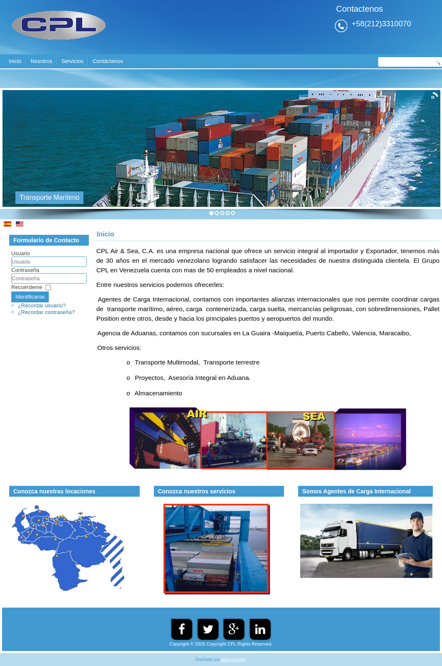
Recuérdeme (26, 287)
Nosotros (41, 61)
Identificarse (30, 297)
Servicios (72, 61)
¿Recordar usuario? (42, 305)
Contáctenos (108, 61)
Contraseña (25, 270)
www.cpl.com (233, 659)
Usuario (20, 253)
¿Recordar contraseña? (46, 312)
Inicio (15, 61)
